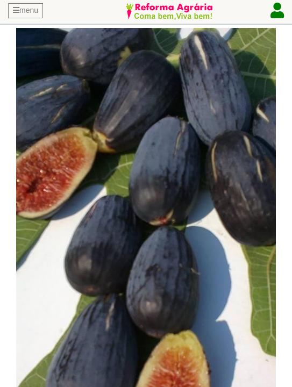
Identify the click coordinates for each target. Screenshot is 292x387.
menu (25, 10)
